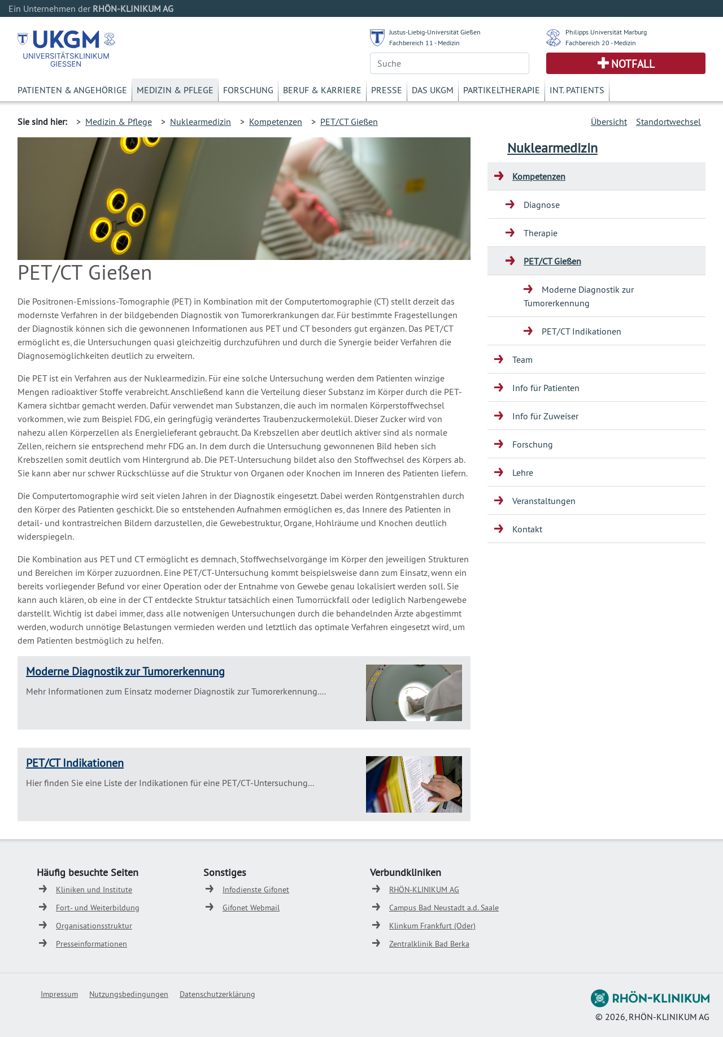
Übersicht (609, 121)
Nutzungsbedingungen (128, 994)
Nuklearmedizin (200, 121)
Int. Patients (577, 90)
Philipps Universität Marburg (606, 32)
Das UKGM (433, 90)
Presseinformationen (91, 944)
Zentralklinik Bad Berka (429, 944)
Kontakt (527, 529)
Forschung (248, 90)
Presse (386, 90)
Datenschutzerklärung (217, 994)
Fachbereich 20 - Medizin (600, 42)
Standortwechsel (668, 121)
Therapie (541, 232)
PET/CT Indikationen (75, 763)
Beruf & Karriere (322, 90)
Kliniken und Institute (94, 889)
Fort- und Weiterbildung (98, 908)
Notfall (633, 64)
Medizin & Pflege (175, 90)
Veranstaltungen (544, 500)
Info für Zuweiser (545, 416)
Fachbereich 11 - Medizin (424, 42)
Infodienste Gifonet (256, 889)
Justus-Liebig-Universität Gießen (435, 32)
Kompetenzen (275, 121)
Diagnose (542, 204)
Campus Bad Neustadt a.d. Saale (444, 908)
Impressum (59, 994)
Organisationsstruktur (94, 926)
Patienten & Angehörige (72, 90)
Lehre (522, 472)
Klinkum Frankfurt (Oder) (432, 926)
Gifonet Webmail (251, 908)
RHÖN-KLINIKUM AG (424, 889)
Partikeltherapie (501, 90)
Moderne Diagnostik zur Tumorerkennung (125, 671)
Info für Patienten (546, 387)
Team (522, 359)
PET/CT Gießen (349, 121)
